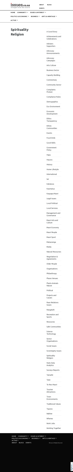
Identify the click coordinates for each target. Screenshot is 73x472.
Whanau (50, 418)
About (41, 4)
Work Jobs (51, 423)
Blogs (49, 4)
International (52, 174)
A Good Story (52, 32)
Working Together (54, 428)
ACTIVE (13, 20)
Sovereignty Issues (54, 351)
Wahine (49, 414)
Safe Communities (54, 327)
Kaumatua (51, 189)
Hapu (49, 155)
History (49, 164)
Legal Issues (51, 198)
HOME (13, 12)
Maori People (52, 232)
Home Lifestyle (53, 169)
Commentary (52, 80)
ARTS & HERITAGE (48, 16)
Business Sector (53, 70)
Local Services (52, 208)
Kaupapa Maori (52, 194)
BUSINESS (34, 16)
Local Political (52, 203)
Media (49, 247)
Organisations (52, 269)
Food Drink (51, 138)
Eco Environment (53, 106)
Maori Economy (53, 227)
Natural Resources (54, 252)
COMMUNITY (21, 12)
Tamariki (50, 375)
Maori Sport (51, 237)
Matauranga (51, 242)
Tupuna (49, 409)
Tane (48, 380)
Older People (52, 264)
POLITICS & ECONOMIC (19, 16)
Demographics (52, 102)
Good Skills (51, 143)
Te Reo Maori (52, 385)
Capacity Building (53, 75)
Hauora (49, 160)
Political (50, 290)
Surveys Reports (53, 370)
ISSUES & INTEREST (37, 12)
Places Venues (52, 278)
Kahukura (50, 184)
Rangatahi (51, 310)
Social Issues (51, 346)
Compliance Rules (54, 97)
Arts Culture (51, 65)
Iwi (48, 179)
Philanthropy (52, 273)
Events (41, 8)
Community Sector (54, 85)
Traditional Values (54, 404)
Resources (51, 322)
